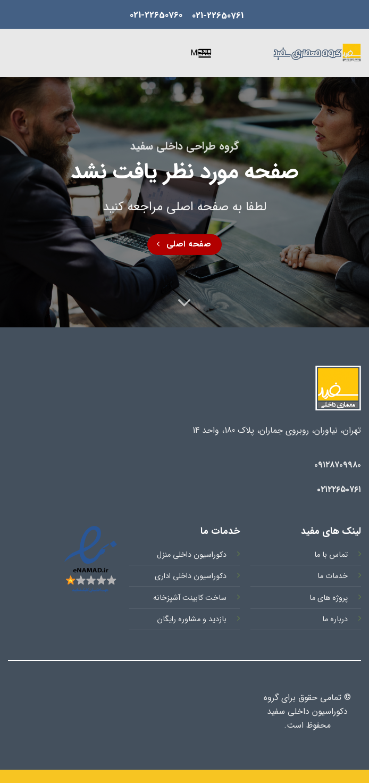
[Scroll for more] (184, 303)
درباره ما (335, 619)
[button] (210, 53)
